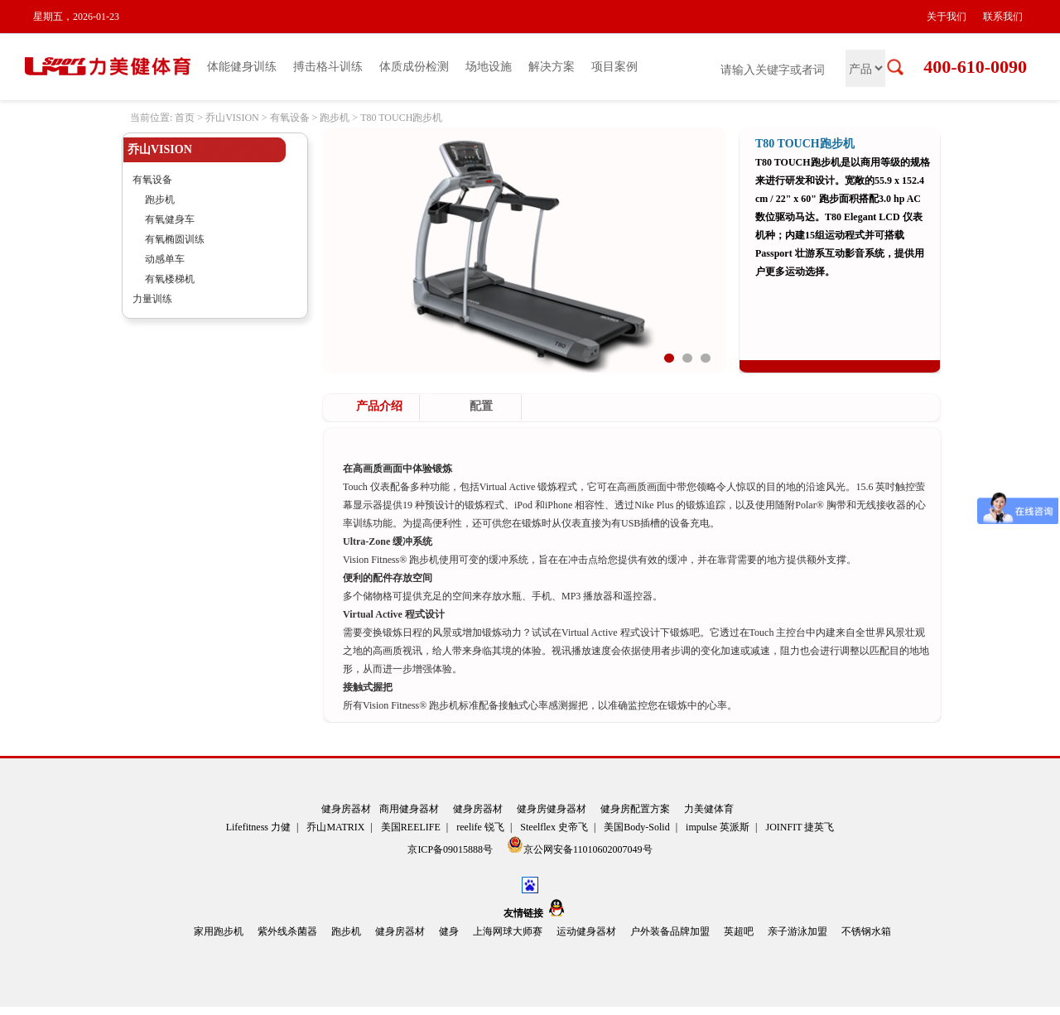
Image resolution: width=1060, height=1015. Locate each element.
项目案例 (614, 66)
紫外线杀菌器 (287, 931)
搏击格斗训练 (328, 66)
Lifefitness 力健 (258, 827)
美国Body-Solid (636, 827)
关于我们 (946, 16)
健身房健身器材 (551, 809)
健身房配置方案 (635, 809)
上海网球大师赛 (507, 931)
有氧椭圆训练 (175, 239)
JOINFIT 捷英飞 (800, 827)
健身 (449, 931)
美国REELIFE (411, 827)
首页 (185, 117)
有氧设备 (290, 117)
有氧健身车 (170, 219)
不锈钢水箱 (866, 931)
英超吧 (739, 931)
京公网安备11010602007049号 (580, 845)
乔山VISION (232, 117)
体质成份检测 (414, 66)
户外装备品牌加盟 (670, 931)
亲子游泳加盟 (797, 931)
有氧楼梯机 (170, 279)
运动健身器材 (586, 931)
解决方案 (551, 66)
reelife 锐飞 (480, 827)
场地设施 (488, 66)
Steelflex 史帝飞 (554, 827)
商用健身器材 (409, 809)
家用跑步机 (218, 931)
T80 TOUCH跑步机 (401, 117)
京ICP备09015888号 (451, 849)
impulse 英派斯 (717, 827)
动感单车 (165, 259)
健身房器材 (346, 809)
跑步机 (334, 117)
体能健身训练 (242, 66)
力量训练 (152, 299)
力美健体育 (709, 809)
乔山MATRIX (335, 827)
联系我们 (1003, 16)
